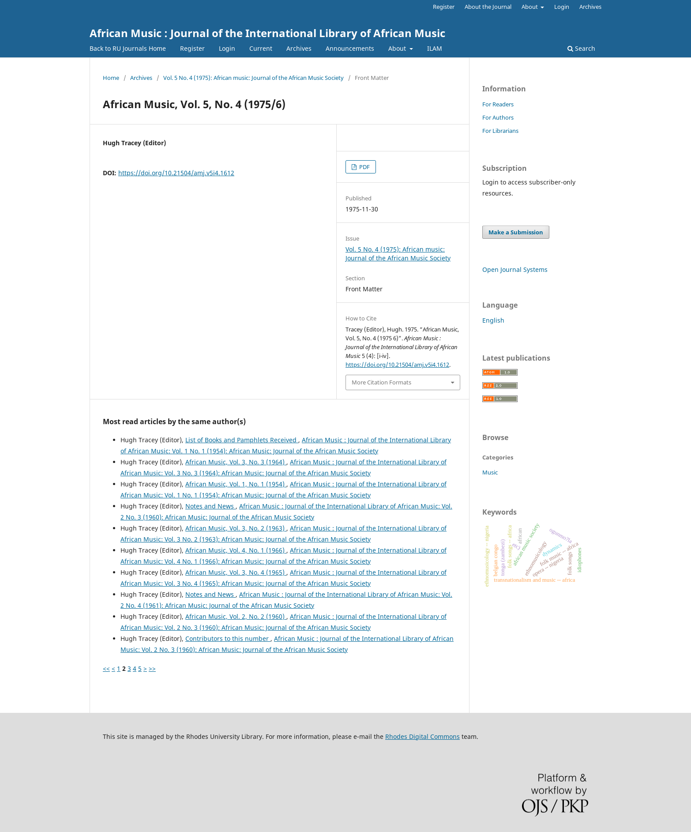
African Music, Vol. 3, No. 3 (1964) (235, 462)
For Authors (498, 117)
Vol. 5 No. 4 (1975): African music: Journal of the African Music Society (253, 78)
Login (227, 48)
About (398, 48)
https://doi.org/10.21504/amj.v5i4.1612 (176, 173)
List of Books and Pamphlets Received (241, 440)
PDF (364, 167)
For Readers (498, 104)
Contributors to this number (227, 638)
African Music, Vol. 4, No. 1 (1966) (235, 550)
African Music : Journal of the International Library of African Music (267, 33)
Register (192, 48)
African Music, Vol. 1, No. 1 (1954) (235, 484)
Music (490, 472)
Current (260, 48)
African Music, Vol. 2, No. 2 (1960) (235, 616)
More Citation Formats (381, 382)
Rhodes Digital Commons (422, 736)
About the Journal (488, 7)
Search (581, 48)
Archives (299, 48)
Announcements (350, 48)
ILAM (434, 48)
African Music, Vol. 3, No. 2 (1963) (235, 528)
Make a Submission (515, 232)
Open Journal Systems (515, 269)
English (493, 320)
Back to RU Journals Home (128, 48)
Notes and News (210, 506)
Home (111, 78)
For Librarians (500, 131)
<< (106, 668)
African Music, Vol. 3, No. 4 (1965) (235, 572)
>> (152, 668)
